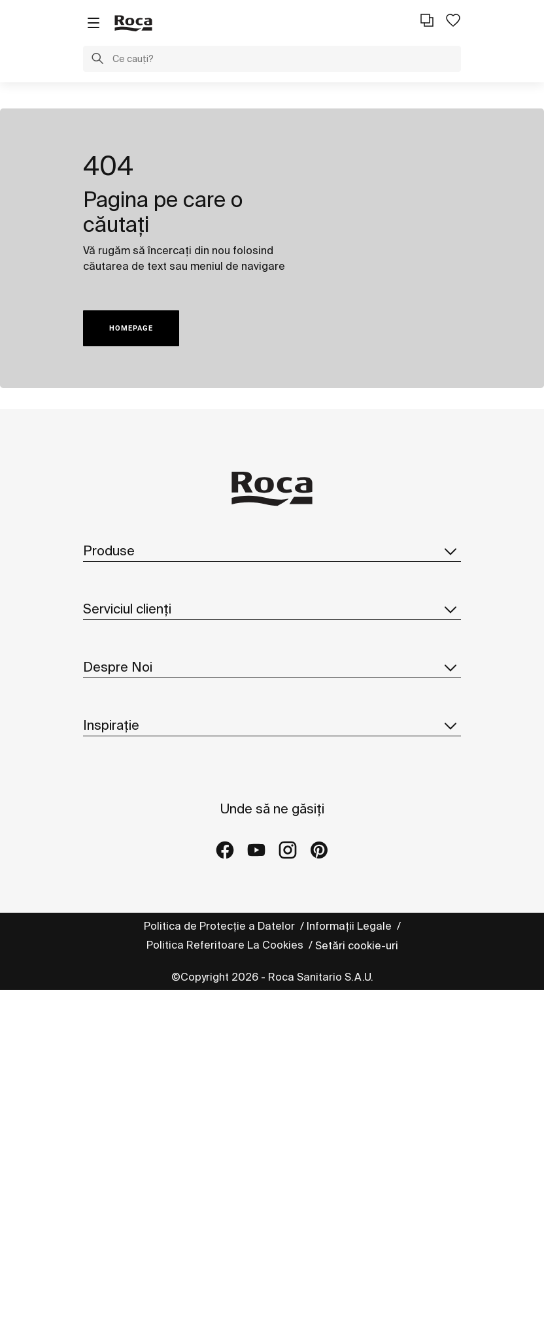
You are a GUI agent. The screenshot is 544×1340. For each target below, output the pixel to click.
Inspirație (272, 981)
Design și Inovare (126, 858)
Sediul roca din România (143, 885)
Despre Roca (115, 780)
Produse (272, 550)
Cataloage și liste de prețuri (153, 606)
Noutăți (103, 911)
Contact (103, 706)
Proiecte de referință (135, 1063)
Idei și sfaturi (115, 1037)
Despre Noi (272, 750)
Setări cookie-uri (356, 1295)
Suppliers (106, 937)
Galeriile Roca (118, 1089)
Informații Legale (350, 1276)
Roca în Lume (116, 806)
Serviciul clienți (272, 676)
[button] (97, 60)
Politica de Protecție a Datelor (221, 1276)
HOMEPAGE (131, 328)
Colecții (102, 580)
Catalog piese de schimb (146, 632)
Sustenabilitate (121, 832)
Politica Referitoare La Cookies (226, 1295)
